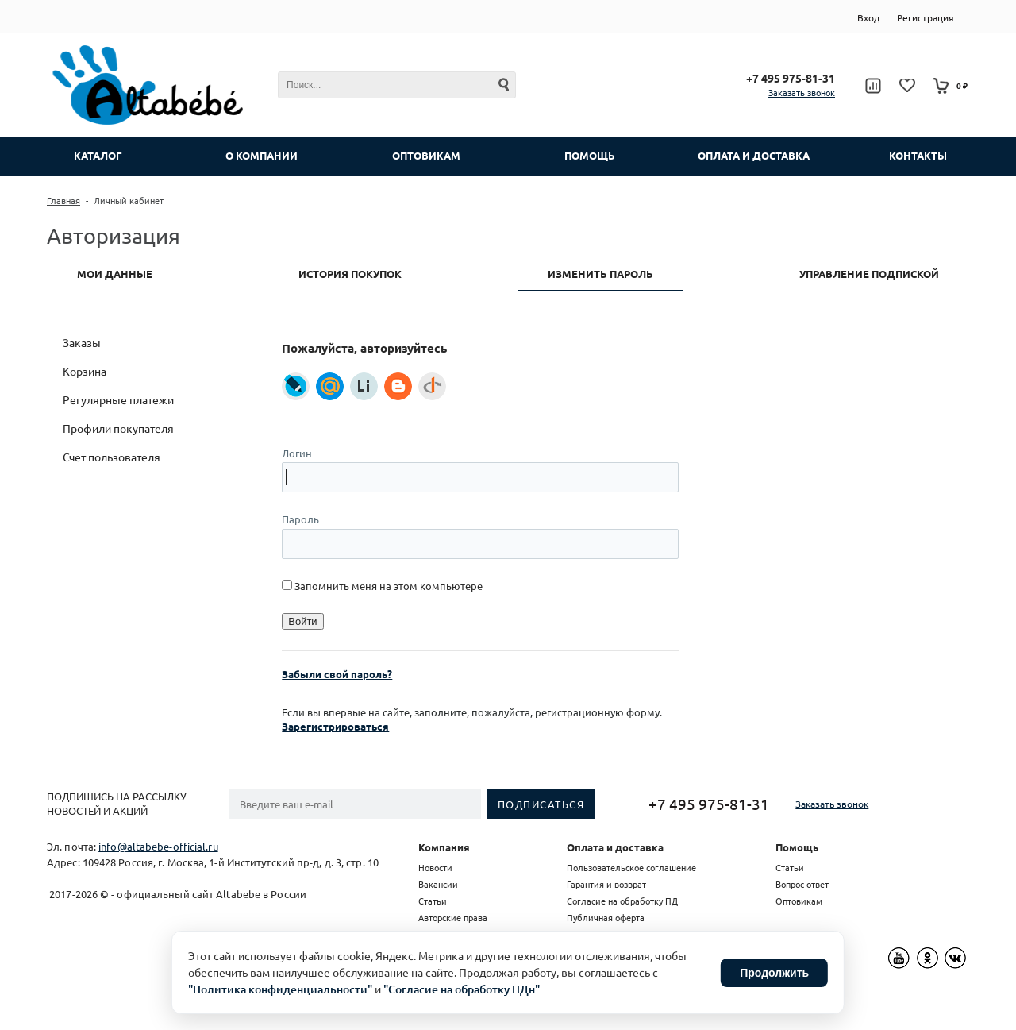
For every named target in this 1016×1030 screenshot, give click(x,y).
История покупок (350, 273)
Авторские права (452, 917)
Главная (63, 200)
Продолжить (774, 972)
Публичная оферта (606, 917)
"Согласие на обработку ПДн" (461, 989)
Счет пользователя (111, 456)
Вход (868, 17)
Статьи (432, 900)
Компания (444, 847)
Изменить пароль (600, 273)
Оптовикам (798, 900)
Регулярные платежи (118, 399)
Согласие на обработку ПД (622, 900)
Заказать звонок (801, 92)
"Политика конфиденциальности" (280, 989)
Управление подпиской (869, 273)
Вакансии (438, 884)
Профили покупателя (118, 428)
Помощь (796, 847)
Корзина (84, 371)
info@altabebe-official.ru (158, 846)
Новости (435, 867)
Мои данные (114, 273)
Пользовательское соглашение (631, 867)
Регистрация (925, 17)
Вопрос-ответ (802, 884)
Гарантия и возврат (606, 884)
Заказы (82, 342)
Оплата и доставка (615, 847)
